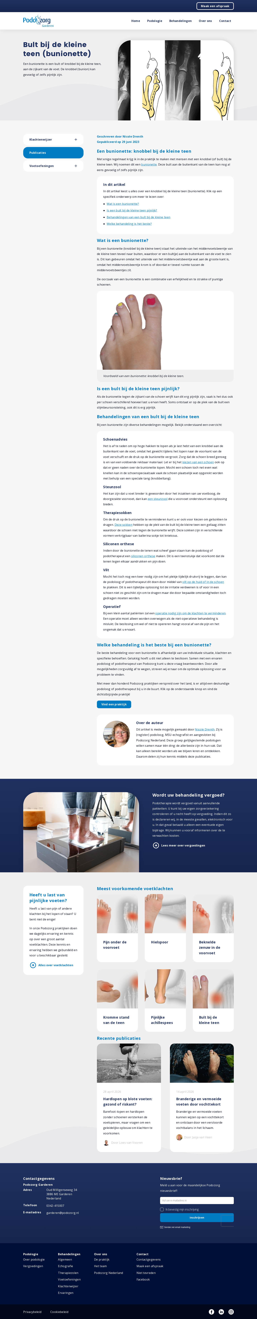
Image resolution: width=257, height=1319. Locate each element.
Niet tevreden (146, 1273)
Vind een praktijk (114, 704)
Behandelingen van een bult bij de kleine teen (138, 217)
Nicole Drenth (205, 729)
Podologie (154, 21)
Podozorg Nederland (108, 1273)
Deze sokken (124, 525)
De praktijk (102, 1259)
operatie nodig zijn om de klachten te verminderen (190, 613)
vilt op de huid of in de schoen (203, 582)
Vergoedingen (33, 1266)
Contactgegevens (149, 1259)
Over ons (205, 21)
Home (135, 21)
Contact (225, 21)
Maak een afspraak (215, 6)
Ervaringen (65, 1293)
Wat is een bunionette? (123, 204)
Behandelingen (180, 21)
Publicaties (37, 153)
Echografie (65, 1266)
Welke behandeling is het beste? (129, 224)
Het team (100, 1266)
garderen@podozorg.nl (62, 1213)
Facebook (143, 1279)
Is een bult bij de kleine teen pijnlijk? (132, 210)
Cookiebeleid (59, 1312)
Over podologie (34, 1259)
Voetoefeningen (41, 166)
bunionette (149, 164)
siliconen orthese (143, 556)
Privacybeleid (32, 1312)
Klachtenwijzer (40, 139)
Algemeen (65, 1259)
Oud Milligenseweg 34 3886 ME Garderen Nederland (61, 1194)
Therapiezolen (68, 1273)
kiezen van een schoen (198, 462)
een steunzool (158, 499)
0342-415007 (55, 1206)
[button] (79, 139)
